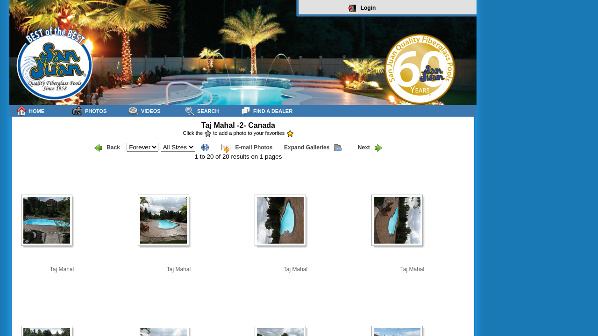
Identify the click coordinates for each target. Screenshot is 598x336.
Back (107, 148)
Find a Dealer (266, 111)
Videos (144, 111)
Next (370, 148)
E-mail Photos (247, 148)
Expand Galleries (313, 148)
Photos (89, 111)
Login (362, 8)
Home (30, 111)
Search (202, 111)
